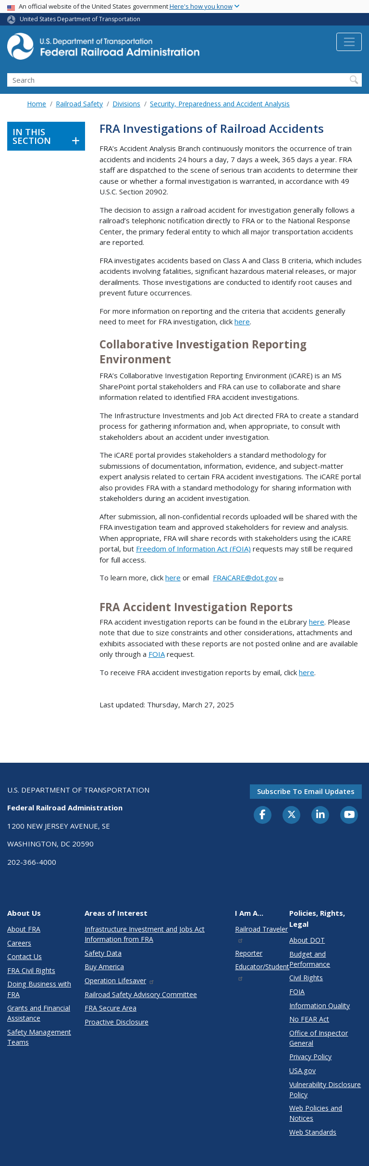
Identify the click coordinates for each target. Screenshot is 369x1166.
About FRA (23, 929)
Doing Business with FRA (39, 989)
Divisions (126, 103)
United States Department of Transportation (80, 19)
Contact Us (24, 956)
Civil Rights (306, 977)
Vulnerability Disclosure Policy (325, 1089)
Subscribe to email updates (306, 791)
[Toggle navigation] (349, 42)
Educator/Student (262, 971)
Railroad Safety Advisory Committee (141, 994)
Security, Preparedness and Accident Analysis (220, 103)
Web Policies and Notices (315, 1113)
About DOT (307, 940)
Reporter (248, 953)
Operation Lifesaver (120, 980)
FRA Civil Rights (31, 970)
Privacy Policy (310, 1056)
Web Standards (312, 1132)
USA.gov (302, 1070)
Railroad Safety (79, 103)
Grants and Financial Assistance (38, 1013)
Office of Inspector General (318, 1038)
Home (36, 103)
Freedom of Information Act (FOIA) (193, 548)
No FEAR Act (309, 1019)
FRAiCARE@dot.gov (248, 577)
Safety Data (103, 953)
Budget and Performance (309, 959)
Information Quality (319, 1005)
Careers (19, 943)
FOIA (156, 654)
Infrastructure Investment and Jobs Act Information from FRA (145, 934)
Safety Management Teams (39, 1037)
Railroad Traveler (261, 933)
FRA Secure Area (110, 1007)
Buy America (104, 966)
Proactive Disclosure (116, 1021)
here (242, 321)
